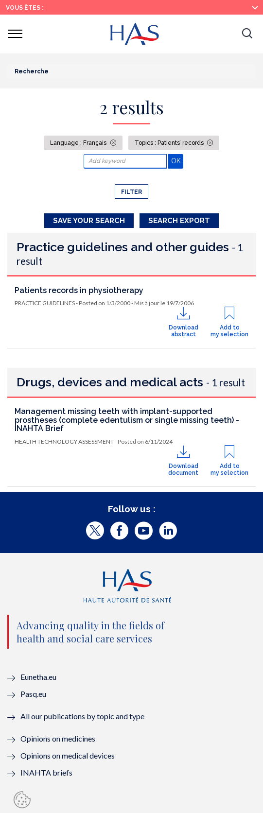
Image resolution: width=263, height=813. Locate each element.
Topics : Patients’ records (170, 142)
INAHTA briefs (46, 772)
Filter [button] (131, 192)
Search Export (179, 220)
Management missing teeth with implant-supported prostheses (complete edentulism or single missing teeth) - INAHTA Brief (127, 420)
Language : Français (79, 142)
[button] (247, 34)
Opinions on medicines (57, 738)
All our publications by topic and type (82, 716)
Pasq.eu (33, 693)
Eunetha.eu (38, 676)
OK (177, 160)
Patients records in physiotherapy (79, 290)
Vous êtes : (24, 7)
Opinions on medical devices (67, 755)
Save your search (89, 220)
